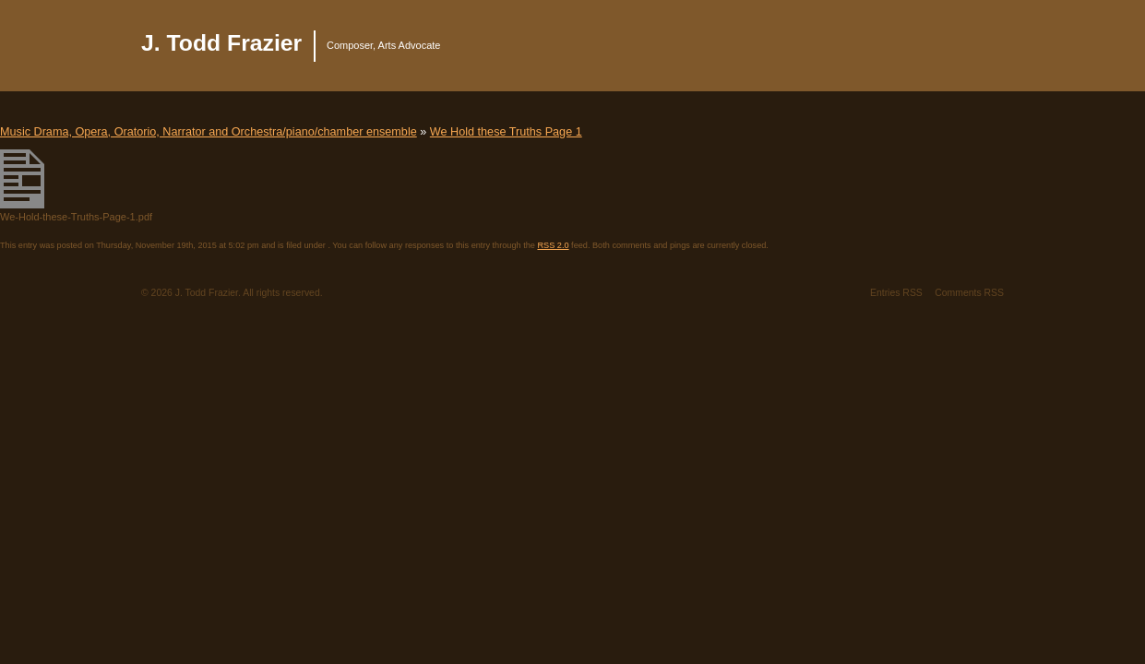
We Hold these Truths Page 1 (506, 131)
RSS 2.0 (552, 245)
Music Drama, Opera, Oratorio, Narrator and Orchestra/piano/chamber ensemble (208, 131)
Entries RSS (896, 293)
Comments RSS (969, 293)
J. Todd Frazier (221, 42)
